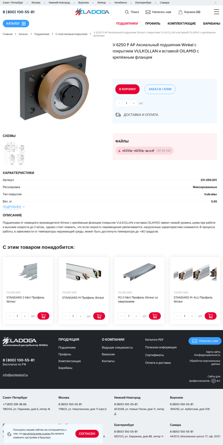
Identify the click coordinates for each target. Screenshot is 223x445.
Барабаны (211, 23)
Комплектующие (182, 23)
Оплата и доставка (158, 363)
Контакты (108, 361)
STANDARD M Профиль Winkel (83, 297)
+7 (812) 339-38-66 (15, 404)
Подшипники (127, 23)
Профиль (152, 23)
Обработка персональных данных (205, 362)
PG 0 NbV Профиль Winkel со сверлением (138, 299)
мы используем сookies (37, 433)
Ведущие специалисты (117, 347)
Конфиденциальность (207, 355)
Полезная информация (161, 347)
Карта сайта (213, 352)
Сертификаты (154, 355)
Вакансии (108, 354)
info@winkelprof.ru (15, 375)
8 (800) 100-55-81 (70, 404)
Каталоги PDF (154, 339)
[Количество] (126, 103)
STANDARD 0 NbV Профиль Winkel (25, 299)
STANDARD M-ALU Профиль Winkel (193, 299)
